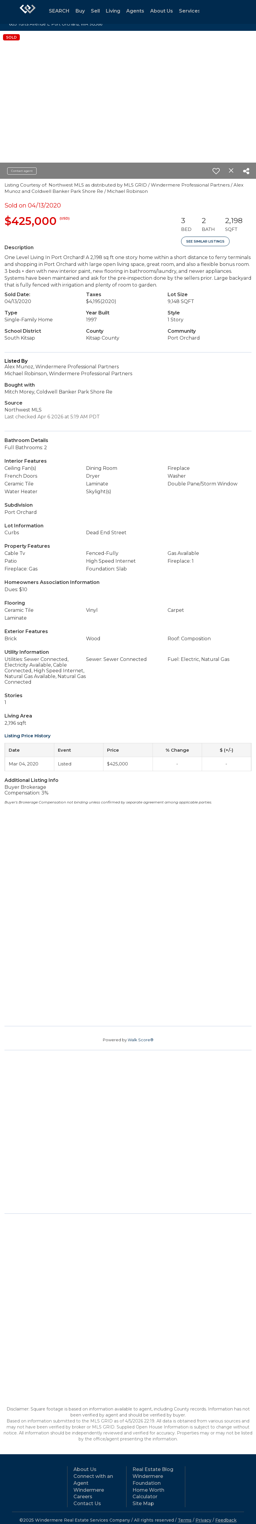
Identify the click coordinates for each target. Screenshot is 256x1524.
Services (190, 11)
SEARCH (59, 11)
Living (113, 11)
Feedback (226, 1520)
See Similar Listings (205, 241)
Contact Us (87, 1503)
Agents (135, 11)
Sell (95, 11)
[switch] (216, 171)
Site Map (143, 1503)
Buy (80, 11)
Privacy (203, 1520)
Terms (185, 1520)
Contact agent (22, 171)
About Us (161, 11)
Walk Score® (140, 1039)
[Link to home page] (28, 12)
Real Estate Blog (152, 1469)
